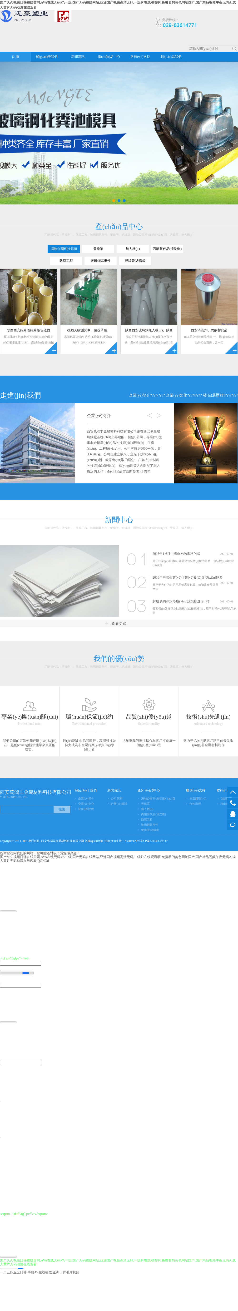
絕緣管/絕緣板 (150, 830)
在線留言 (232, 824)
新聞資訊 (77, 57)
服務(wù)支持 (140, 57)
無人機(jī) (147, 809)
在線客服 (232, 814)
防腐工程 (147, 819)
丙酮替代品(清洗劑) (153, 814)
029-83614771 (232, 803)
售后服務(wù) (197, 798)
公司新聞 (116, 798)
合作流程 (195, 803)
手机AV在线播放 (40, 1272)
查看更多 (116, 623)
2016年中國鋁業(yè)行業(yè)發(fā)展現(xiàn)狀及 (188, 577)
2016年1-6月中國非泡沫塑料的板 (176, 554)
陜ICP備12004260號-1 (152, 841)
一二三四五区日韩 (13, 1272)
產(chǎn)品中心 (109, 57)
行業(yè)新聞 (119, 803)
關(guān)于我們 (47, 57)
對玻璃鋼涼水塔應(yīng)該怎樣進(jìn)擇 (181, 601)
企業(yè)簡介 (139, 395)
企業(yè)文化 (176, 395)
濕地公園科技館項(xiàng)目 (158, 798)
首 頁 (15, 57)
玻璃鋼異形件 (149, 824)
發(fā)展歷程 (213, 395)
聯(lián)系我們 (171, 57)
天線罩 (145, 803)
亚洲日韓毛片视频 (66, 1272)
